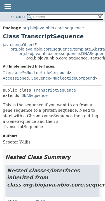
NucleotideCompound (48, 72)
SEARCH (18, 17)
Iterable (12, 72)
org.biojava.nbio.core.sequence (53, 28)
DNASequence (35, 95)
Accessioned (16, 78)
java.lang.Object (19, 44)
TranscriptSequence (55, 90)
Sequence (40, 78)
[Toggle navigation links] (7, 7)
